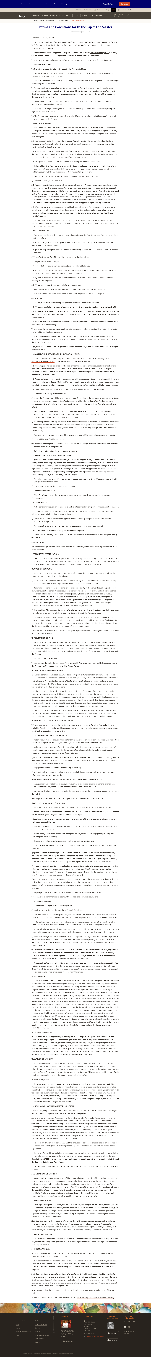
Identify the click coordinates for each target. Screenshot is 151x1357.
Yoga (17, 1335)
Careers (37, 1342)
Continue (124, 4)
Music (18, 1328)
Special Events (50, 20)
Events (68, 15)
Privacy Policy (69, 1353)
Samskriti (38, 1328)
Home (35, 20)
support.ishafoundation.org (95, 1336)
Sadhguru (35, 15)
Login (124, 10)
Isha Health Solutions (42, 1335)
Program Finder (120, 15)
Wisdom (44, 15)
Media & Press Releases (23, 1331)
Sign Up (130, 10)
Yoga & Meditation (57, 15)
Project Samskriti (41, 1338)
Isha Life (38, 1331)
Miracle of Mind (21, 1321)
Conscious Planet (95, 15)
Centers (76, 15)
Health (84, 15)
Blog (17, 1324)
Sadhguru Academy (41, 1321)
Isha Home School (41, 1324)
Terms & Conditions (58, 1353)
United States (108, 4)
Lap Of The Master (63, 20)
